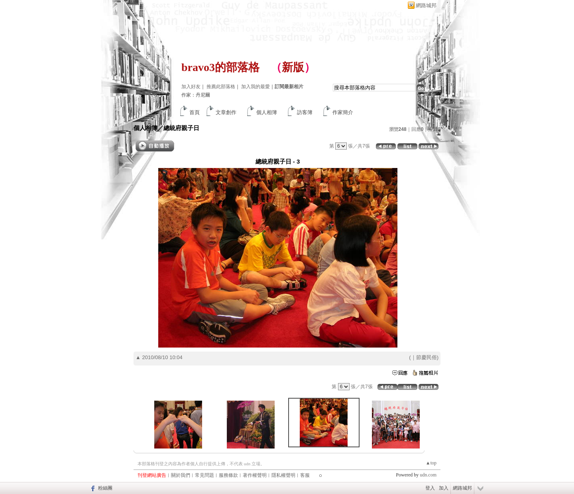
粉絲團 (105, 488)
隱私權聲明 (283, 475)
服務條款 (228, 475)
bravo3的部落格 (220, 67)
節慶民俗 (426, 357)
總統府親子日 (181, 127)
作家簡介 (342, 112)
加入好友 (191, 86)
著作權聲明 (255, 475)
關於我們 (180, 475)
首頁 (194, 112)
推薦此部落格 (220, 86)
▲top (431, 463)
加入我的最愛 (255, 86)
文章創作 (226, 112)
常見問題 (204, 475)
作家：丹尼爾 (195, 95)
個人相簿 (266, 112)
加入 (443, 488)
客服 (305, 475)
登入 (430, 488)
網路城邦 (426, 5)
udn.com (428, 475)
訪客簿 (305, 112)
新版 (293, 67)
